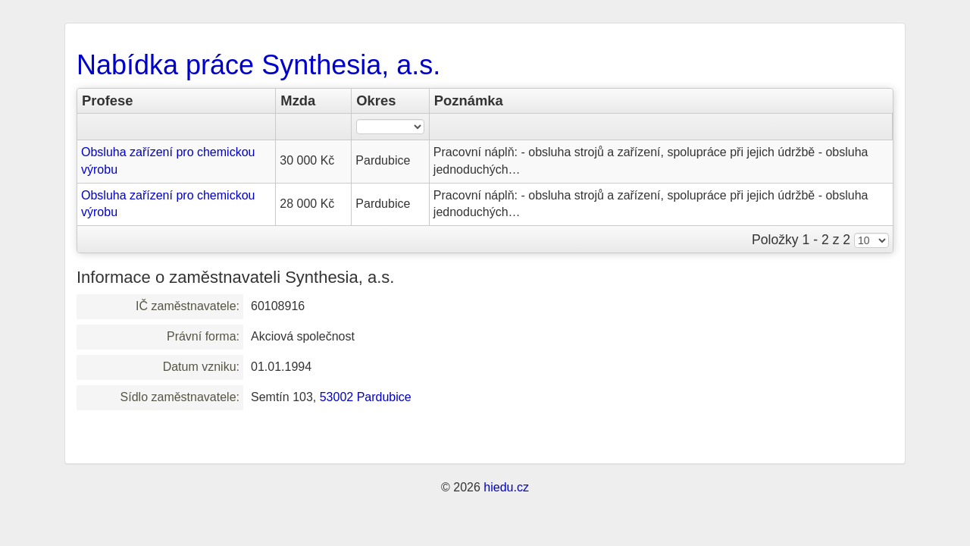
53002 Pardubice (365, 397)
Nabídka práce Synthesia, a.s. (258, 64)
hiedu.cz (506, 487)
